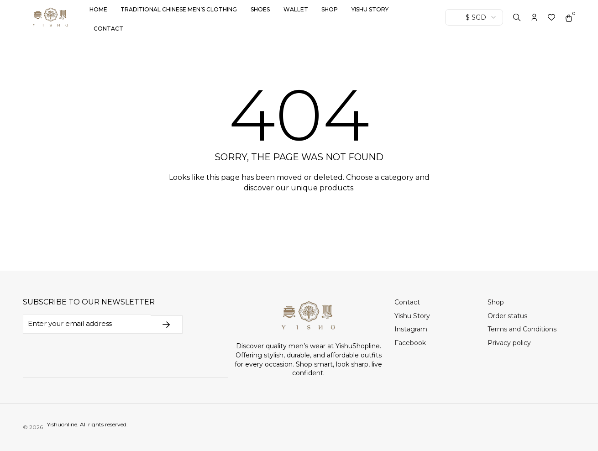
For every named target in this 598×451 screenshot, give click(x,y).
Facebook (410, 343)
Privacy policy (509, 343)
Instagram (410, 329)
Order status (507, 316)
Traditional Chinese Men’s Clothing (179, 9)
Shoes (260, 9)
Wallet (295, 9)
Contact (108, 28)
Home (98, 9)
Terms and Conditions (522, 329)
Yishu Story (369, 9)
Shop (329, 9)
